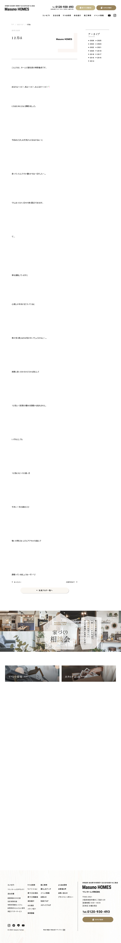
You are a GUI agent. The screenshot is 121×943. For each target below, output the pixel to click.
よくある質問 (62, 885)
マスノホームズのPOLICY (16, 889)
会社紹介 (77, 15)
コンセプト (46, 15)
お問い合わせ (63, 893)
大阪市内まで (70, 582)
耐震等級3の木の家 (14, 898)
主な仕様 (56, 15)
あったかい (17, 582)
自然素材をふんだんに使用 (16, 908)
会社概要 (31, 905)
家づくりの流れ (33, 893)
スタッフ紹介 (32, 909)
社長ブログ (20, 24)
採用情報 (31, 913)
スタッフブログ (46, 905)
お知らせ (44, 897)
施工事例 (87, 15)
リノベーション (33, 889)
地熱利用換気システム (15, 905)
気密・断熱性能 (12, 901)
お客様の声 (62, 889)
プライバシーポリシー (65, 897)
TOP (12, 24)
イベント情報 (99, 15)
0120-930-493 (62, 7)
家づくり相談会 (33, 897)
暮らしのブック (46, 889)
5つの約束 (67, 15)
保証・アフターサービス (15, 911)
